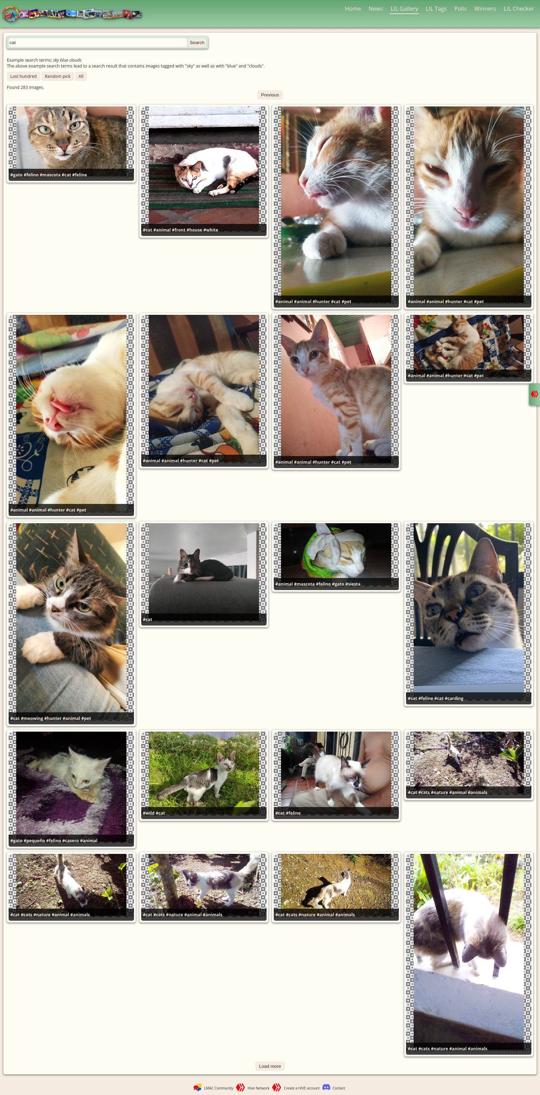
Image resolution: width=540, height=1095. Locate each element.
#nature (439, 792)
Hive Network (259, 1088)
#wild (149, 813)
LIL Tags (436, 8)
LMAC (75, 14)
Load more (270, 1066)
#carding (454, 698)
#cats (424, 792)
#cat (66, 175)
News (375, 8)
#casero (70, 841)
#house (194, 230)
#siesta (353, 584)
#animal (162, 230)
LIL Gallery (404, 8)
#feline (79, 175)
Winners (485, 8)
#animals (477, 792)
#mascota (50, 175)
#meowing (32, 718)
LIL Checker (519, 8)
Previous (270, 94)
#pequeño (34, 841)
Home (353, 8)
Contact (339, 1088)
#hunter (321, 301)
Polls (460, 8)
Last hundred (23, 76)
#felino (31, 175)
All (81, 76)
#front (179, 230)
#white (210, 230)
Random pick (58, 76)
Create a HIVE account (302, 1088)
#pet (346, 301)
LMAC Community (218, 1088)
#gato (16, 175)
